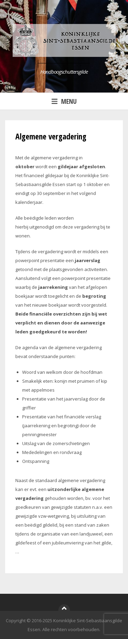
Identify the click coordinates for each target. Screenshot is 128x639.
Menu (64, 101)
